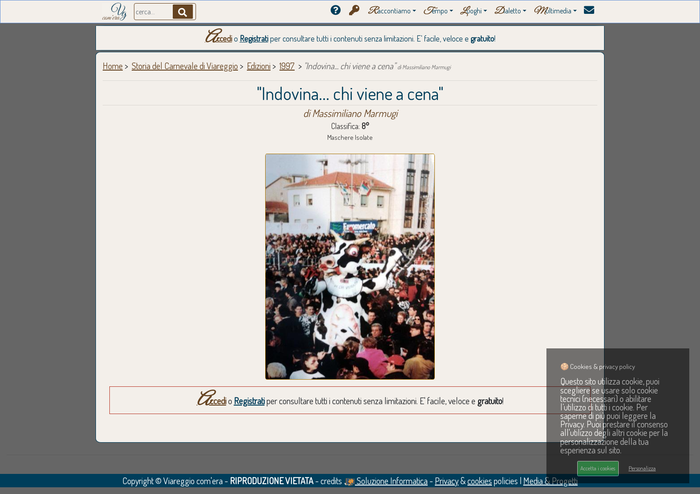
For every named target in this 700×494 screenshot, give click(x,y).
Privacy (446, 480)
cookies (479, 480)
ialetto (507, 11)
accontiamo (389, 11)
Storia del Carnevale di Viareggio (185, 65)
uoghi (471, 11)
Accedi (218, 38)
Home (113, 65)
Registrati (254, 38)
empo (435, 11)
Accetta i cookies (597, 468)
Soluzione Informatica (386, 480)
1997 (287, 65)
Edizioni (259, 65)
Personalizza (642, 468)
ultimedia (552, 11)
